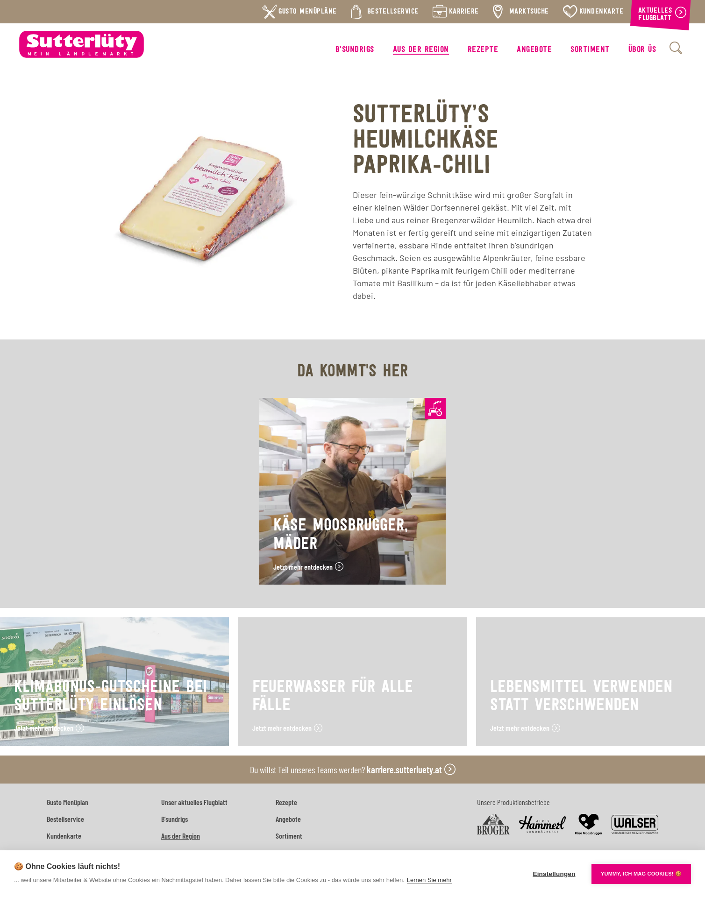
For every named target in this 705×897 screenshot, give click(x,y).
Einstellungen (554, 873)
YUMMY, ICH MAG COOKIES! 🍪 (641, 873)
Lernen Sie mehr (429, 879)
